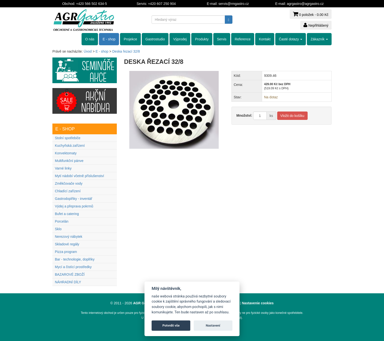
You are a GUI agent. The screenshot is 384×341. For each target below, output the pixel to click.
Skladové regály (67, 244)
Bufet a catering (67, 214)
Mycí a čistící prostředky (73, 267)
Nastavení (213, 325)
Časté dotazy (290, 39)
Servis (222, 39)
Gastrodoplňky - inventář (73, 199)
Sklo (58, 229)
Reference (243, 39)
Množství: (244, 115)
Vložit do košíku (292, 116)
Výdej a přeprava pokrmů (74, 206)
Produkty (201, 39)
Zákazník (319, 39)
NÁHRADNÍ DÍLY (68, 282)
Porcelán (61, 221)
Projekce (130, 39)
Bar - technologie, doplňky (75, 259)
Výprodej (180, 39)
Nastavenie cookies (258, 303)
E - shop (109, 39)
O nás (89, 39)
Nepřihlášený (315, 25)
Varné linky (63, 168)
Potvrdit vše (171, 325)
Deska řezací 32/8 (126, 51)
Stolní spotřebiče (67, 138)
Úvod (88, 51)
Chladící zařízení (68, 191)
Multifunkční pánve (69, 161)
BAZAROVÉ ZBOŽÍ (69, 274)
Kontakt (264, 39)
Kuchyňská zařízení (70, 146)
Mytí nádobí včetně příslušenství (79, 176)
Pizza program (66, 252)
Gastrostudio (155, 39)
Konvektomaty (66, 153)
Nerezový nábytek (68, 237)
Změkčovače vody (69, 183)
